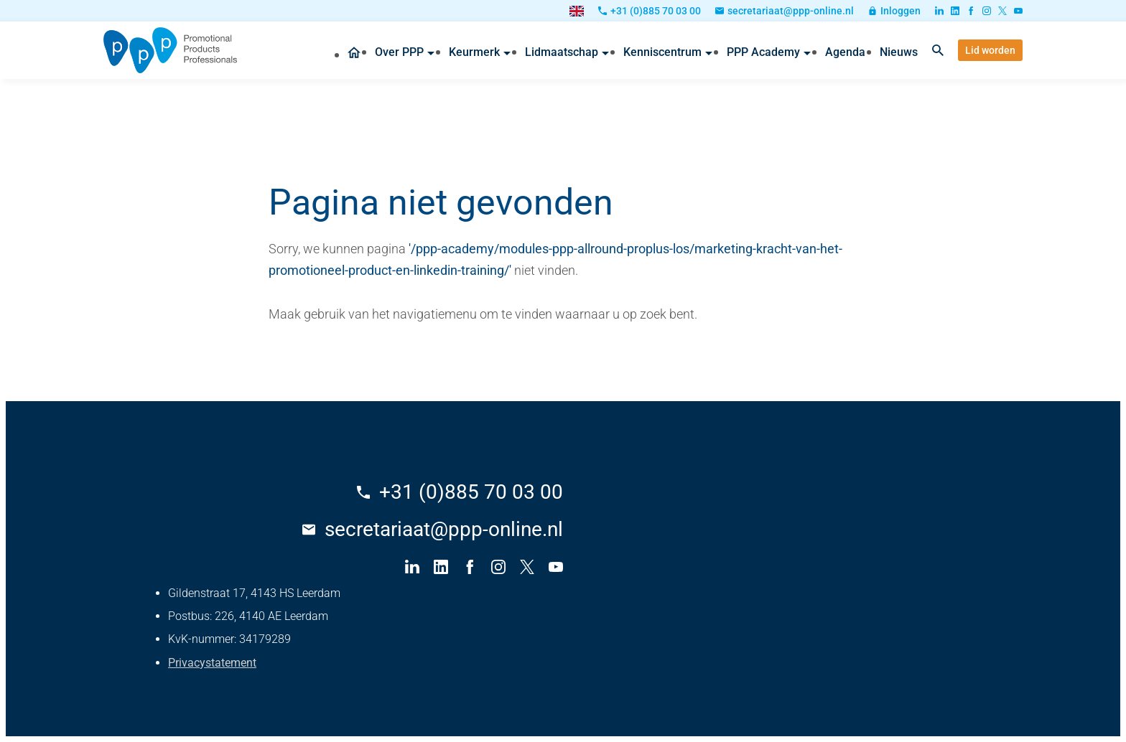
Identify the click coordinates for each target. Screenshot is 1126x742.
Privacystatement (212, 663)
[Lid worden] (990, 50)
